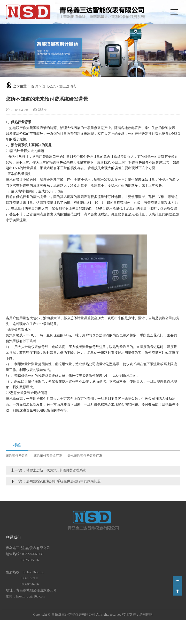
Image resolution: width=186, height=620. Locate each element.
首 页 (35, 86)
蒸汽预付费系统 (17, 456)
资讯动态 (49, 86)
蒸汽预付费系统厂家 (48, 456)
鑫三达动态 (67, 86)
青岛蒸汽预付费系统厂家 (85, 456)
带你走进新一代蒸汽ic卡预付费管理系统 (56, 470)
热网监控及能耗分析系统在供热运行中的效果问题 (63, 481)
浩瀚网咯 (146, 614)
